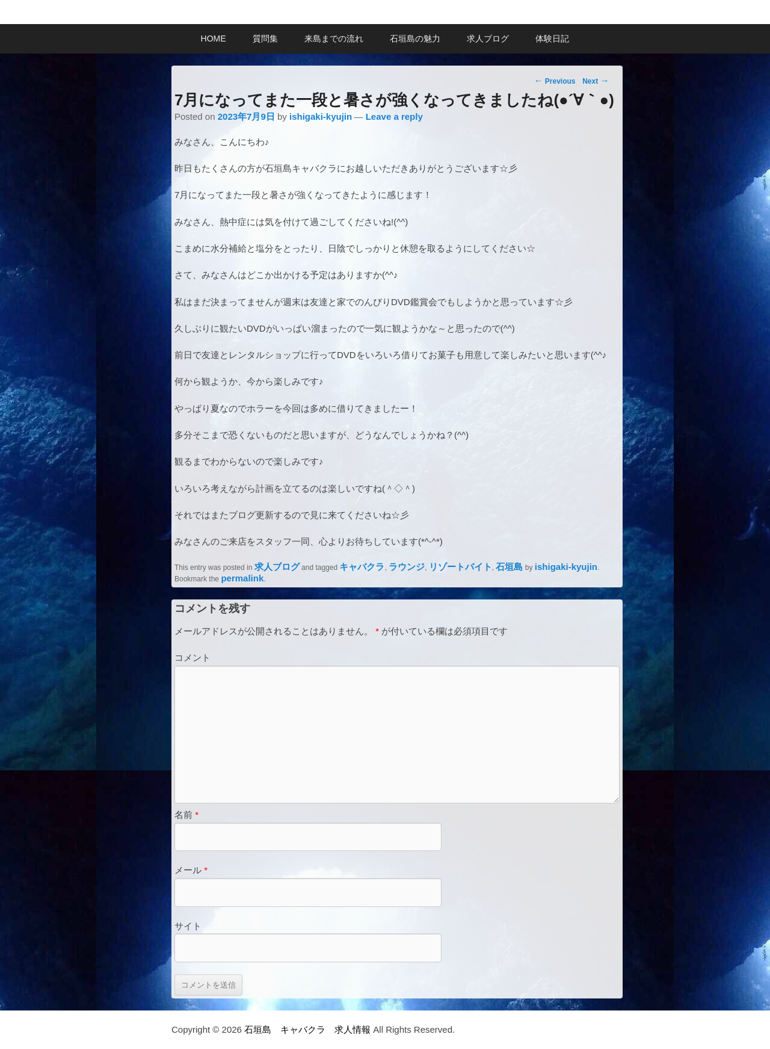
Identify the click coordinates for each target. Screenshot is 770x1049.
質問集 (265, 38)
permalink (242, 578)
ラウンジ (407, 567)
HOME (213, 38)
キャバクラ (361, 567)
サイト (188, 926)
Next (595, 80)
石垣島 (509, 567)
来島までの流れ (333, 38)
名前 (186, 814)
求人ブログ (488, 38)
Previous (554, 80)
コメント (192, 657)
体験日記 (552, 38)
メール (191, 870)
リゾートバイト (460, 567)
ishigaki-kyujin (320, 116)
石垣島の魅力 (415, 38)
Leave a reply (394, 116)
